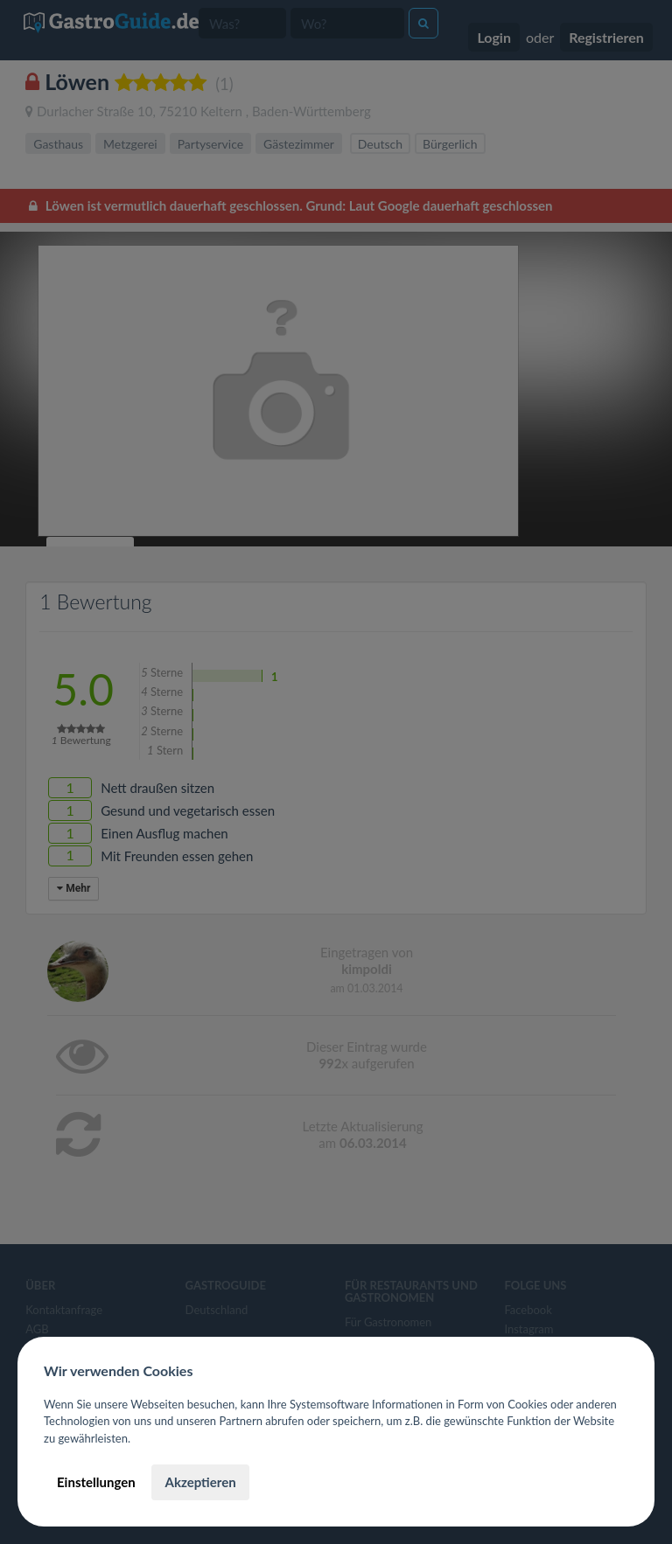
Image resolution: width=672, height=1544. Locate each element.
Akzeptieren (199, 1482)
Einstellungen (96, 1482)
